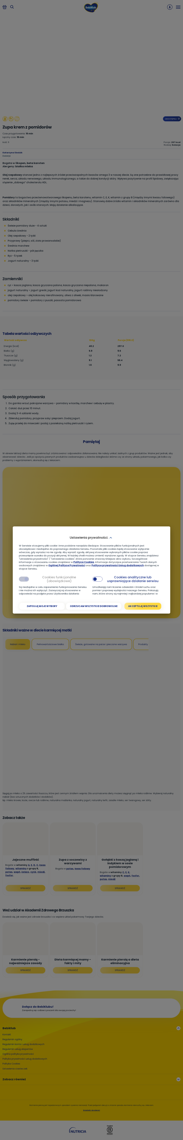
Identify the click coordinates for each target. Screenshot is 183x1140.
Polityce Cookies (83, 562)
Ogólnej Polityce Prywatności (66, 565)
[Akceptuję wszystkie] (143, 606)
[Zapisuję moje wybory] (42, 606)
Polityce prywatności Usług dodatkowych (118, 565)
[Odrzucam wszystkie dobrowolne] (94, 606)
